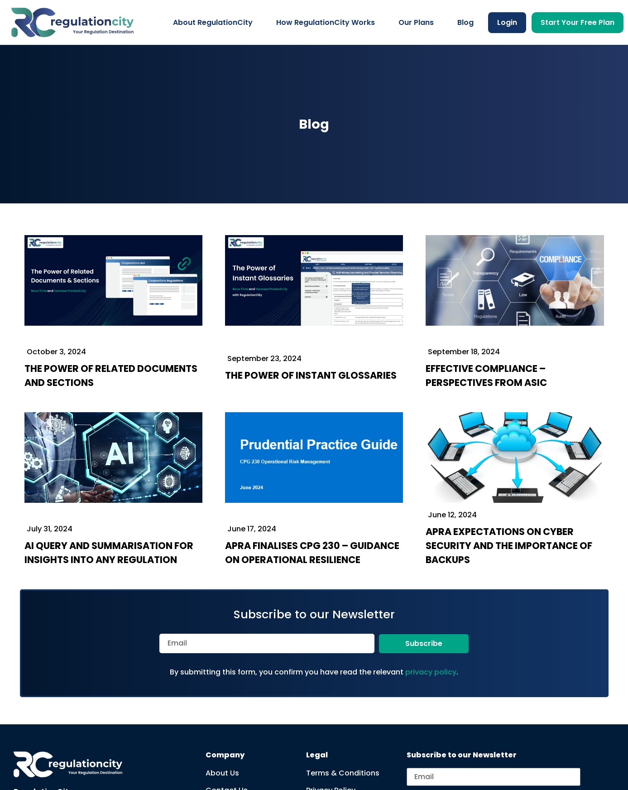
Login (507, 22)
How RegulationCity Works (325, 22)
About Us (222, 773)
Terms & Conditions (342, 773)
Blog (465, 22)
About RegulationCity (213, 22)
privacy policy (430, 672)
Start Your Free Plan (577, 22)
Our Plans (416, 22)
